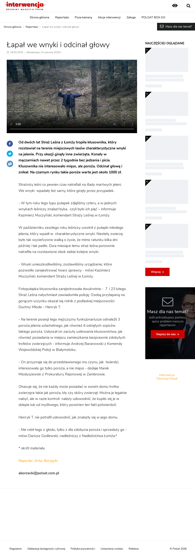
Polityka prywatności (83, 549)
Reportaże (62, 17)
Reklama (134, 549)
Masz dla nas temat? (178, 26)
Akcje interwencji (109, 17)
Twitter (10, 154)
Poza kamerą (83, 17)
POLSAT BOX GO (153, 17)
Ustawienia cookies (112, 549)
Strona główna (39, 17)
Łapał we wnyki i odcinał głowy (60, 27)
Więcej (156, 271)
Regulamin (16, 549)
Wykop (10, 164)
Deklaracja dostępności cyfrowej (46, 549)
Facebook (10, 143)
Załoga (131, 17)
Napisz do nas (166, 334)
